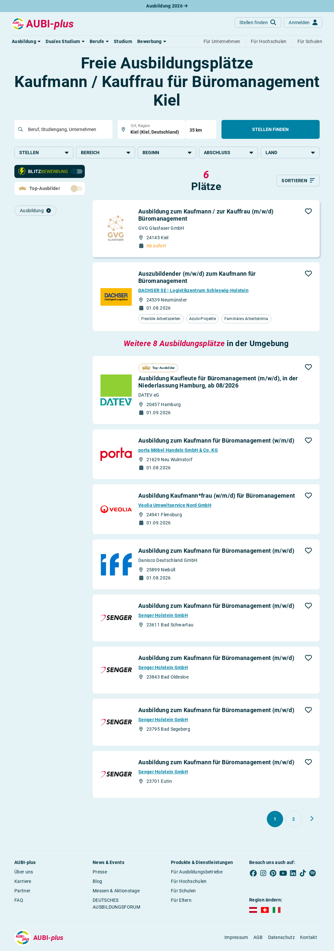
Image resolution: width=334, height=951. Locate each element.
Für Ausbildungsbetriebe (196, 871)
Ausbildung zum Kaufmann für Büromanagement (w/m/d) (216, 440)
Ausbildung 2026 (167, 5)
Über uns (23, 871)
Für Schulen (183, 890)
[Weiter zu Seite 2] (312, 819)
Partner (22, 890)
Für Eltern (181, 900)
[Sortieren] (298, 180)
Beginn (167, 152)
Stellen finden (270, 129)
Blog (97, 881)
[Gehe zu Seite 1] (275, 819)
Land (290, 152)
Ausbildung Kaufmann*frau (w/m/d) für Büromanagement (216, 495)
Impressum (236, 937)
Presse (100, 871)
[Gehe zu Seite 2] (293, 819)
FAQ (18, 900)
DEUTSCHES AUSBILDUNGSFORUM (116, 904)
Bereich (105, 152)
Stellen (43, 152)
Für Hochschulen (189, 881)
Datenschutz (281, 937)
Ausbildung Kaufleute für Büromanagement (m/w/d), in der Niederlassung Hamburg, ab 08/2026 (218, 382)
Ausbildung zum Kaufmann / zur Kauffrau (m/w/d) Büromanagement (206, 215)
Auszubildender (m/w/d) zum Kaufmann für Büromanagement (197, 277)
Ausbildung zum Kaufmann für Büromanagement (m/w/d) (216, 550)
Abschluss (228, 152)
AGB (258, 937)
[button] (26, 41)
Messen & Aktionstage (116, 890)
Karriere (22, 881)
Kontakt (308, 937)
